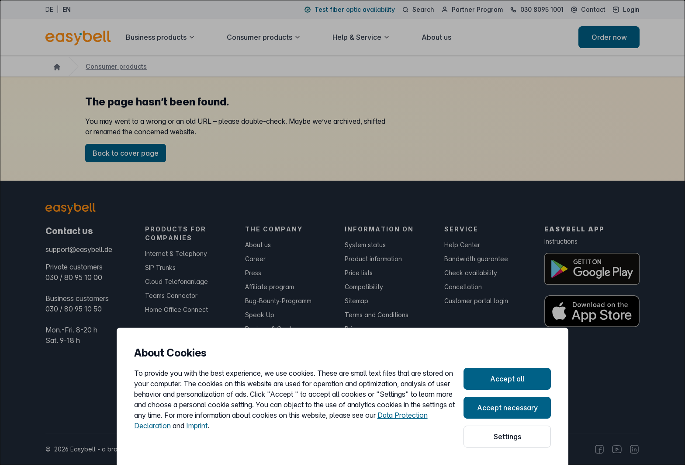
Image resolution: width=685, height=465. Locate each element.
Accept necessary (507, 407)
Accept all (507, 378)
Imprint (197, 425)
